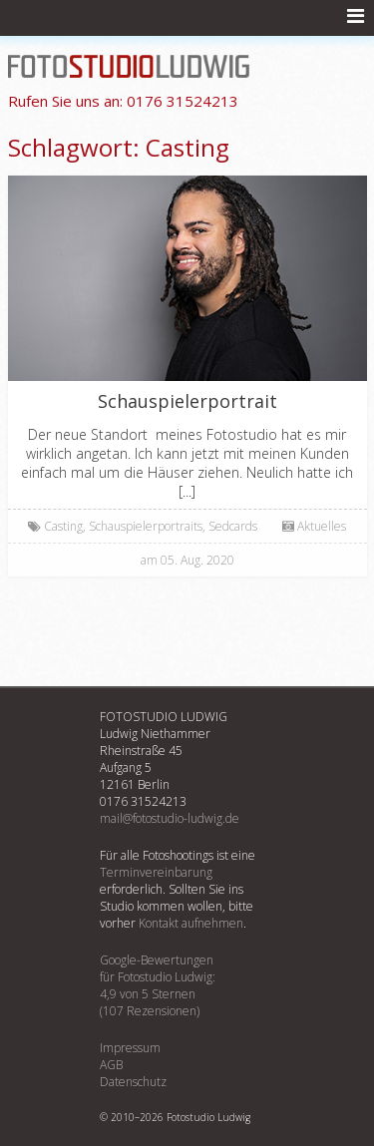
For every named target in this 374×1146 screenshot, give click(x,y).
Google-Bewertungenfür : (187, 985)
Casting (63, 526)
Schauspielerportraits (145, 526)
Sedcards (232, 526)
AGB (111, 1064)
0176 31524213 (123, 101)
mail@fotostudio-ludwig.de (169, 818)
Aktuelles (321, 526)
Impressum (130, 1047)
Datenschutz (133, 1081)
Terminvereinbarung (156, 872)
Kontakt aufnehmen (191, 923)
